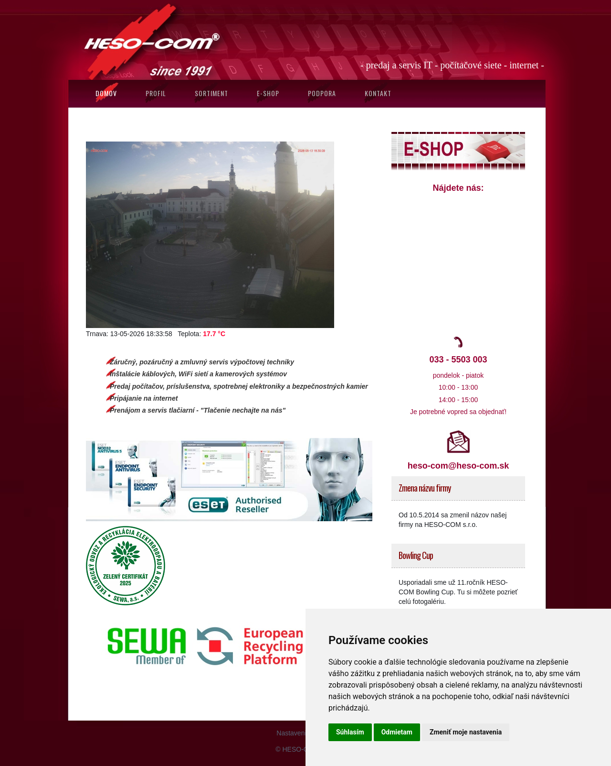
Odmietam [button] (396, 732)
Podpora (322, 93)
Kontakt (378, 93)
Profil (156, 93)
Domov (106, 93)
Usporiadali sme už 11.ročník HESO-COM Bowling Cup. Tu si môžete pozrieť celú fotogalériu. (458, 592)
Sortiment (211, 93)
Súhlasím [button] (350, 732)
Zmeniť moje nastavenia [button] (466, 732)
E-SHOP (268, 93)
